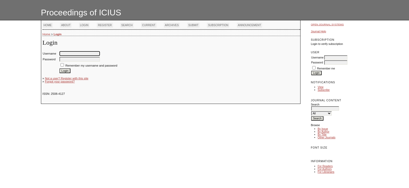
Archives (172, 25)
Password (317, 62)
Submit (193, 25)
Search (127, 25)
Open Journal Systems (327, 24)
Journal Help (318, 31)
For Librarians (326, 172)
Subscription (218, 25)
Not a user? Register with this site (66, 78)
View (320, 87)
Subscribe (324, 90)
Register (105, 25)
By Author (323, 131)
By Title (322, 134)
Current (148, 25)
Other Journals (326, 137)
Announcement (249, 25)
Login (84, 25)
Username (317, 57)
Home (48, 25)
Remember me (326, 68)
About (65, 25)
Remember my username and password (91, 65)
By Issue (323, 128)
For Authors (325, 169)
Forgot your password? (60, 81)
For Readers (325, 166)
